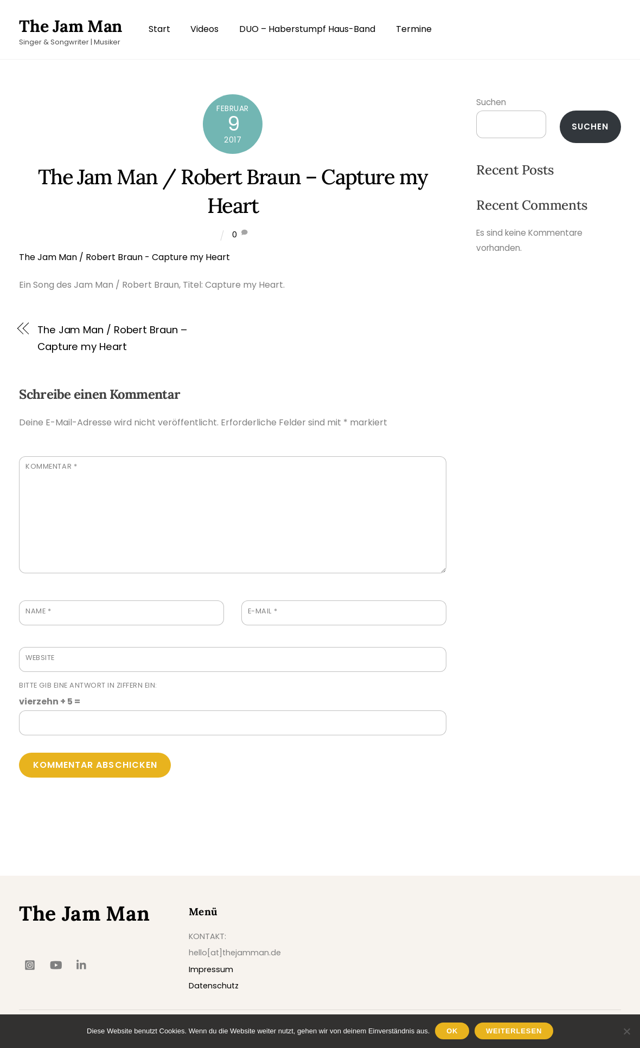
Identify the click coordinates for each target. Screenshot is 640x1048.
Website (40, 657)
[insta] (30, 964)
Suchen (491, 102)
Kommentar (51, 466)
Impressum (211, 969)
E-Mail (262, 611)
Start (159, 29)
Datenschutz (214, 985)
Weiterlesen (514, 1031)
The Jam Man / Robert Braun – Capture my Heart (112, 338)
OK (452, 1031)
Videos (204, 29)
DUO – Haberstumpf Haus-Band (307, 29)
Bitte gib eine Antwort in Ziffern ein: (88, 685)
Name (38, 611)
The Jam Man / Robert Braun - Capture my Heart (124, 257)
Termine (414, 29)
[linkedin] (82, 964)
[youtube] (56, 964)
